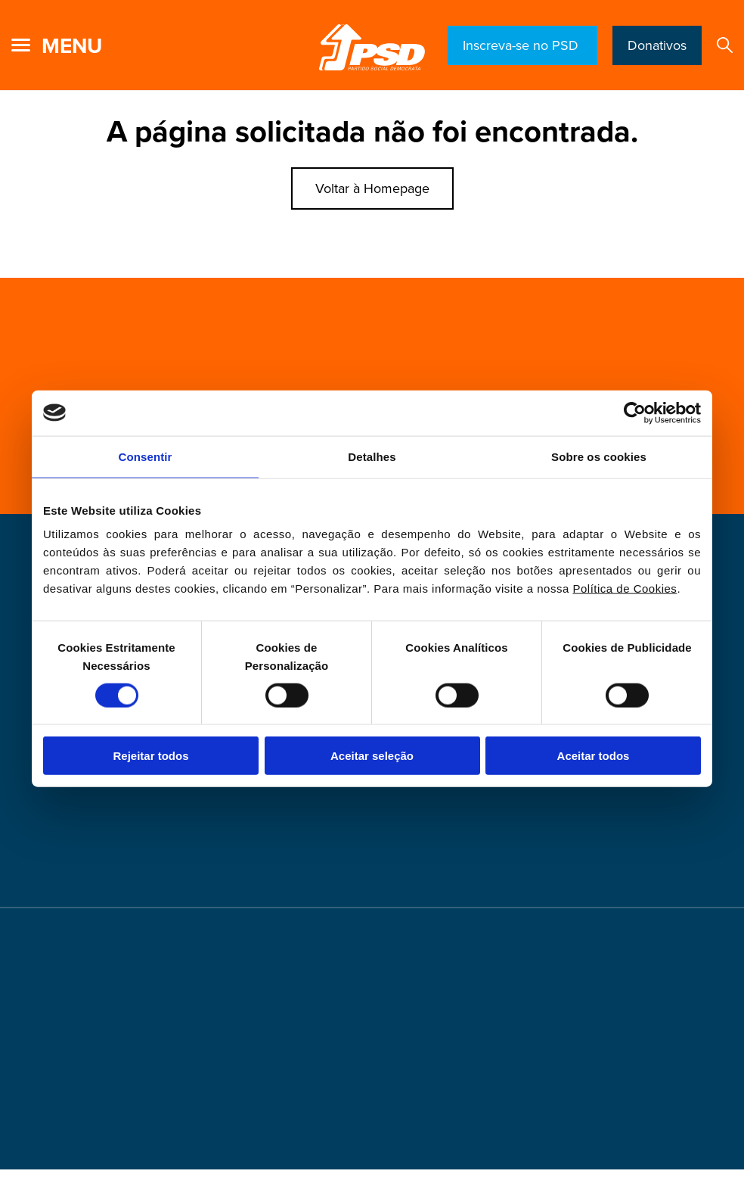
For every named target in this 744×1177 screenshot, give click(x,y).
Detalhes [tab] (371, 456)
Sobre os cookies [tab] (598, 456)
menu (72, 46)
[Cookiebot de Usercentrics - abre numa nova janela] (635, 412)
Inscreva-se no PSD (522, 45)
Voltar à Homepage (372, 188)
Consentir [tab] (145, 456)
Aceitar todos (593, 755)
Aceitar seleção (372, 755)
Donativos (657, 45)
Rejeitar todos (150, 755)
